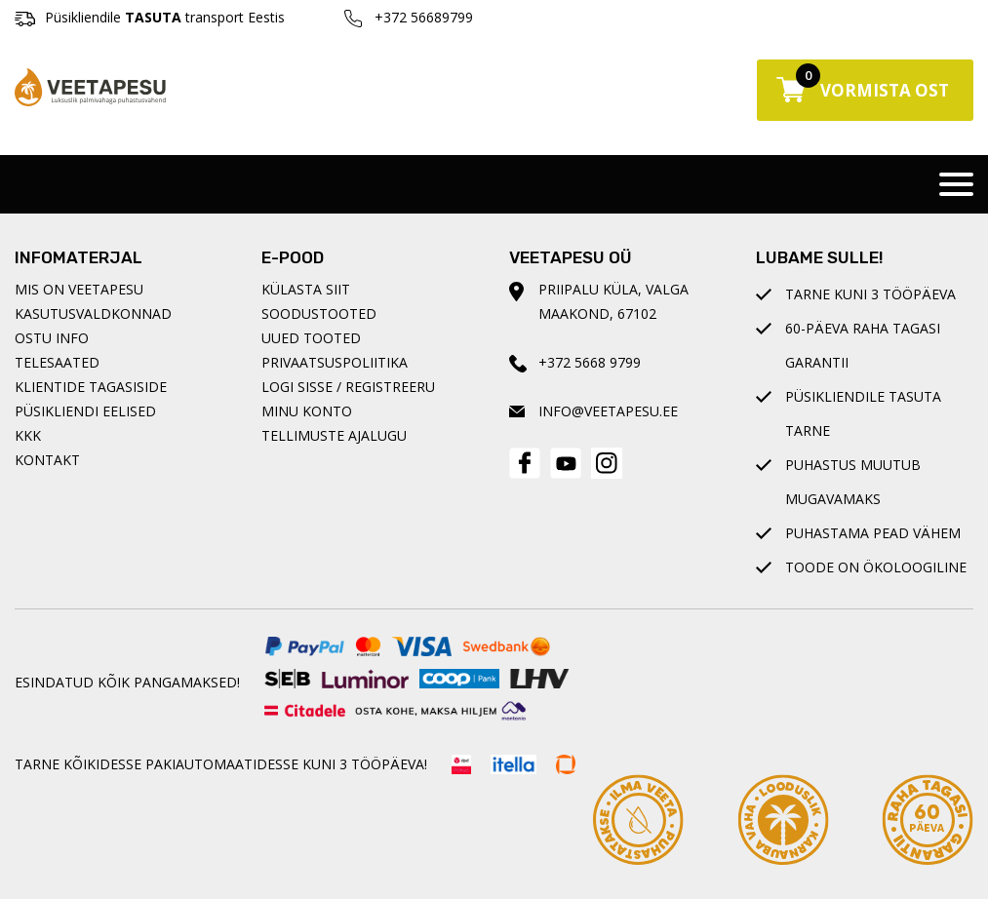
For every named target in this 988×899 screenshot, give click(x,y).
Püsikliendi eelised (85, 411)
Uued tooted (311, 338)
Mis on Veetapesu (79, 289)
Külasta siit (305, 289)
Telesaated (57, 362)
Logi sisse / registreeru (348, 386)
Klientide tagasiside (91, 386)
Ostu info (52, 338)
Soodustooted (318, 313)
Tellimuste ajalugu (334, 435)
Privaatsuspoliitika (334, 362)
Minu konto (306, 411)
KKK (28, 435)
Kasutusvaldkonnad (93, 313)
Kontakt (47, 459)
